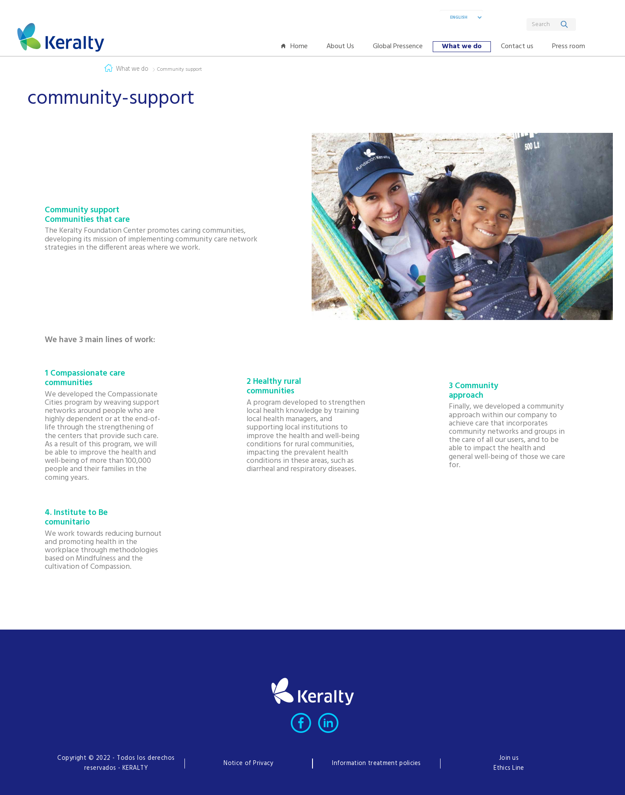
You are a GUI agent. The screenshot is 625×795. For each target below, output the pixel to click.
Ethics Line (508, 768)
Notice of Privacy (248, 764)
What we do (132, 69)
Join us (509, 758)
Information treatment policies (376, 764)
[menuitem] (296, 47)
